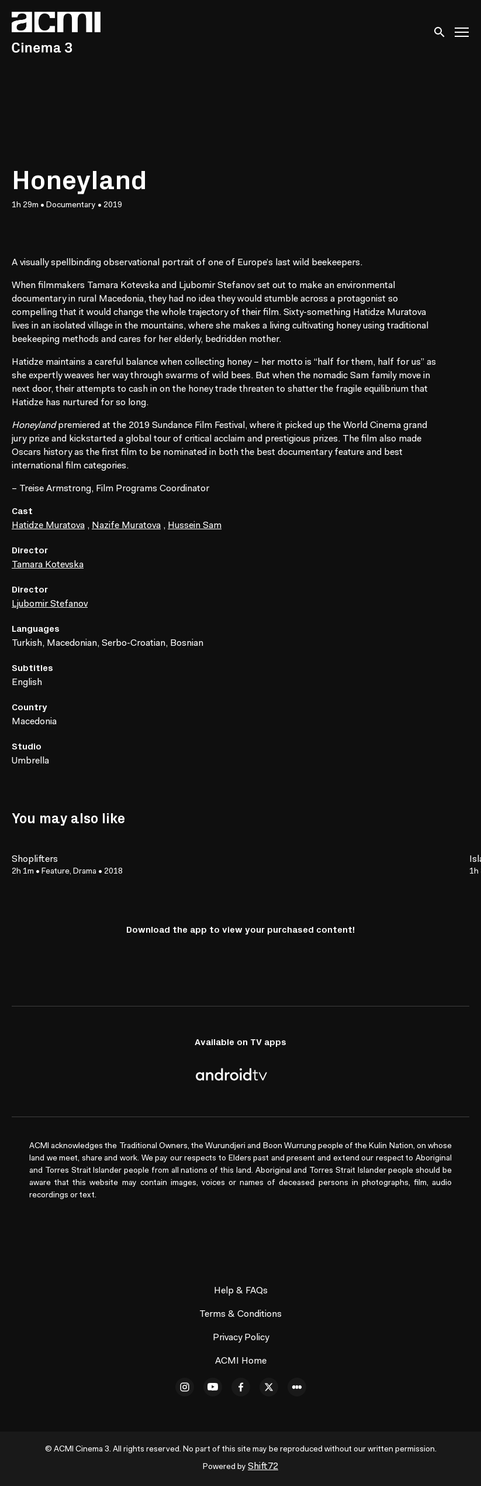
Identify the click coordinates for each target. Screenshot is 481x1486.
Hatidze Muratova (48, 525)
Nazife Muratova (126, 525)
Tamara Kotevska (48, 565)
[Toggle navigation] (462, 32)
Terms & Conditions (240, 1314)
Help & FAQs (241, 1291)
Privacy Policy (241, 1338)
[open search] (440, 32)
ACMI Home (241, 1361)
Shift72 (263, 1466)
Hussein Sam (195, 525)
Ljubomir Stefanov (50, 604)
